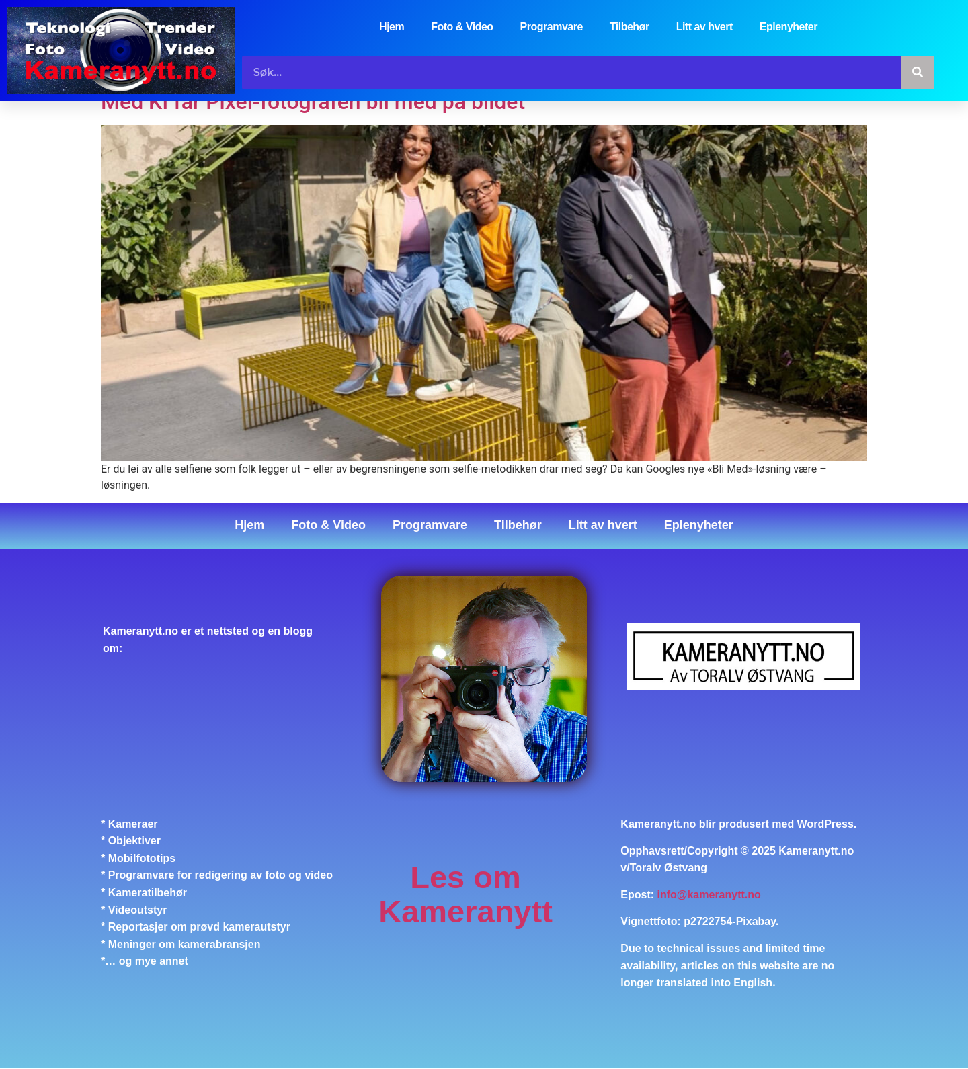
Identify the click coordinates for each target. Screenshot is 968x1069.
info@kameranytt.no (709, 894)
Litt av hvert (704, 26)
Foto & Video (462, 26)
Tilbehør (629, 26)
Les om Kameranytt (465, 894)
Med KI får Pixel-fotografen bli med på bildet (313, 101)
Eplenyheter (788, 26)
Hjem (391, 26)
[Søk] (917, 72)
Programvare (551, 26)
